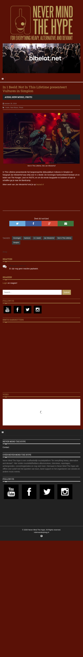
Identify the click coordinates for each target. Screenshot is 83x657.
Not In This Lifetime (64, 238)
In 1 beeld (37, 238)
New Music (18, 97)
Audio (8, 97)
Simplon (16, 242)
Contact (6, 447)
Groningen (17, 238)
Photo (28, 97)
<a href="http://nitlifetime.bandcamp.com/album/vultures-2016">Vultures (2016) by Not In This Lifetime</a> (41, 195)
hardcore (27, 238)
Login (5, 283)
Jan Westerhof (49, 238)
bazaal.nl (40, 184)
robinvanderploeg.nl (41, 532)
